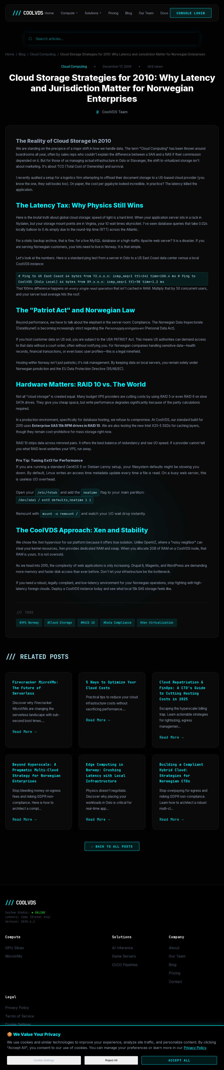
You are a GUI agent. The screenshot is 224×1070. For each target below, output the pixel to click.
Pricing (113, 13)
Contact (175, 981)
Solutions (91, 13)
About (174, 948)
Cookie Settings (44, 1060)
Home (49, 13)
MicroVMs (13, 956)
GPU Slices (14, 948)
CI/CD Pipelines (125, 965)
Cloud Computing (43, 54)
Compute (68, 13)
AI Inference (122, 948)
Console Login (191, 13)
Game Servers (124, 956)
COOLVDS (27, 13)
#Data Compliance (117, 623)
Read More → (24, 731)
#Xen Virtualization (156, 623)
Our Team (146, 13)
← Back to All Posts (112, 846)
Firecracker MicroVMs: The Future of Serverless (35, 688)
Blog (128, 13)
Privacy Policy (195, 1047)
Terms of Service (19, 1016)
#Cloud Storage (59, 623)
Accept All (179, 1060)
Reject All (111, 1060)
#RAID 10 (88, 623)
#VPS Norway (29, 623)
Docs (164, 13)
